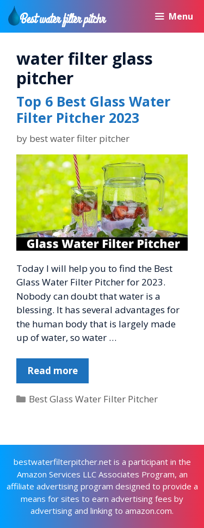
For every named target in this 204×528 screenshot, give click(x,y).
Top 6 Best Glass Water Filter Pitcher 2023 (93, 109)
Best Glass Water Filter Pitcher (93, 399)
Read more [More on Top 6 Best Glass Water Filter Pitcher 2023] (52, 370)
